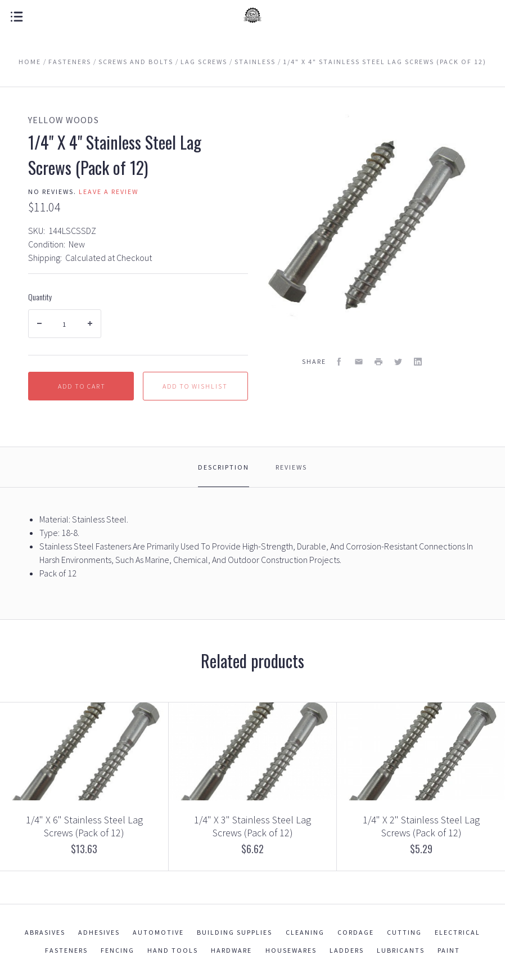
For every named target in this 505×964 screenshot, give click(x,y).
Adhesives (99, 932)
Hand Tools (172, 950)
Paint (449, 950)
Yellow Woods (63, 119)
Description (223, 467)
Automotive (158, 932)
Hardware (231, 950)
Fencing (117, 950)
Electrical (457, 932)
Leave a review (108, 191)
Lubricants (401, 950)
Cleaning (305, 932)
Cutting (404, 932)
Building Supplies (234, 932)
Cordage (355, 932)
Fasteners (66, 950)
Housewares (291, 950)
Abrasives (45, 932)
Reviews (291, 467)
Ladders (347, 950)
